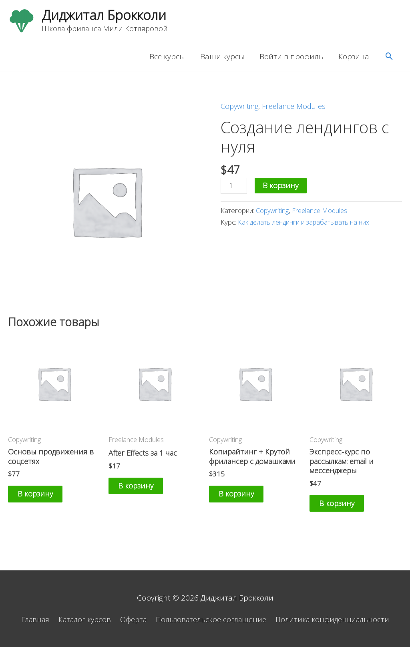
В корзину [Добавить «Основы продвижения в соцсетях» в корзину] (42, 497)
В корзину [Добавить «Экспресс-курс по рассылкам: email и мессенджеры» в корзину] (344, 507)
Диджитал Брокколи (108, 15)
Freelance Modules (298, 107)
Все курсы (167, 58)
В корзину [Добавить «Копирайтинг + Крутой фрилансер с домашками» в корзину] (243, 497)
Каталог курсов (81, 619)
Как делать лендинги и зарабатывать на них (306, 224)
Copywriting (241, 107)
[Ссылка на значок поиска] (389, 58)
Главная (29, 619)
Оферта (133, 619)
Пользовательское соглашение (213, 619)
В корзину (282, 187)
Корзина (353, 58)
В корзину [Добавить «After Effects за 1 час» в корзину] (143, 489)
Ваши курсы (222, 58)
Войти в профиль (291, 58)
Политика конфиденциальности (337, 619)
